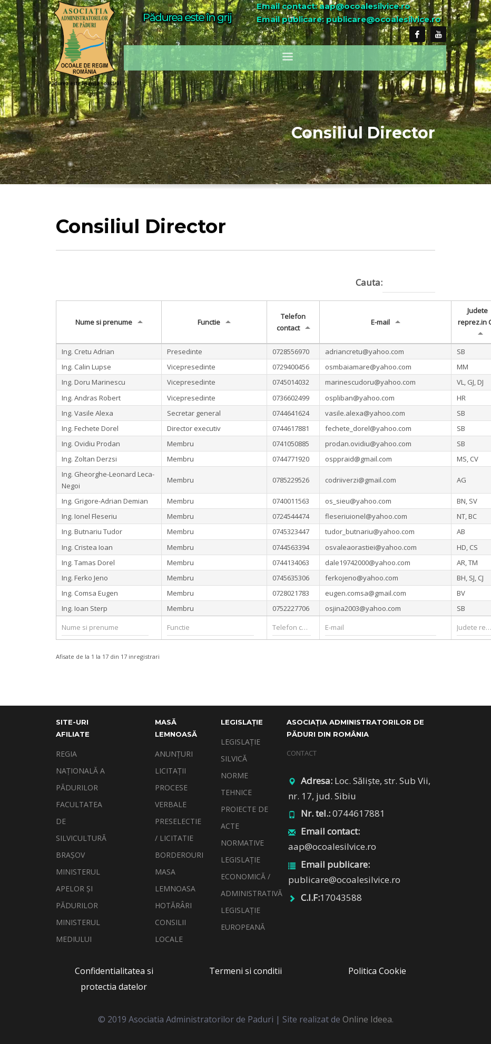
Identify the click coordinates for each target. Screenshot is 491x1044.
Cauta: (395, 283)
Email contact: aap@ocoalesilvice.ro (333, 6)
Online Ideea (367, 1019)
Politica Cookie (377, 971)
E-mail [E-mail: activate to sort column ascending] (380, 322)
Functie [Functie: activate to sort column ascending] (209, 322)
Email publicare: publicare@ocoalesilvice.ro (349, 19)
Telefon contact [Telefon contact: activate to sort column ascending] (291, 322)
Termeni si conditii (245, 971)
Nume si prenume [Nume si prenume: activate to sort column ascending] (103, 322)
